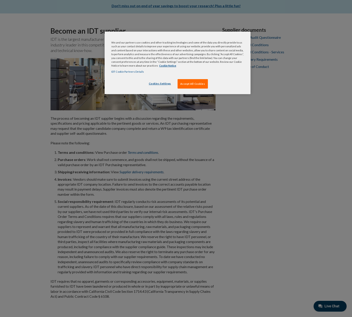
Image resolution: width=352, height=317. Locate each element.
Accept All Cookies (192, 83)
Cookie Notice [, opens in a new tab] (167, 65)
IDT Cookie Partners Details (127, 71)
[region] (178, 63)
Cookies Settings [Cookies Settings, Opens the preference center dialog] (160, 83)
